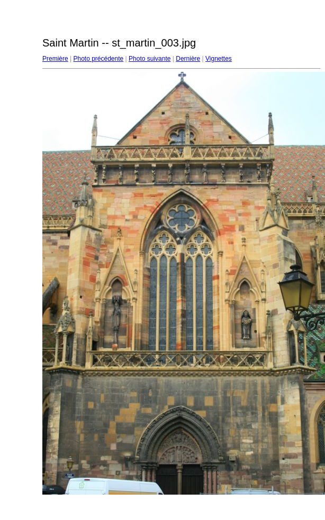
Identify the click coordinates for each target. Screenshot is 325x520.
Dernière (188, 58)
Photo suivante (149, 58)
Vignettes (218, 58)
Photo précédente (98, 58)
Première (55, 58)
